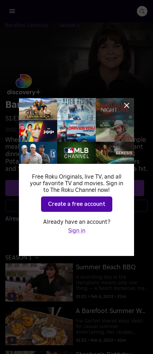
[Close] (126, 105)
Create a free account (76, 204)
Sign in (76, 231)
